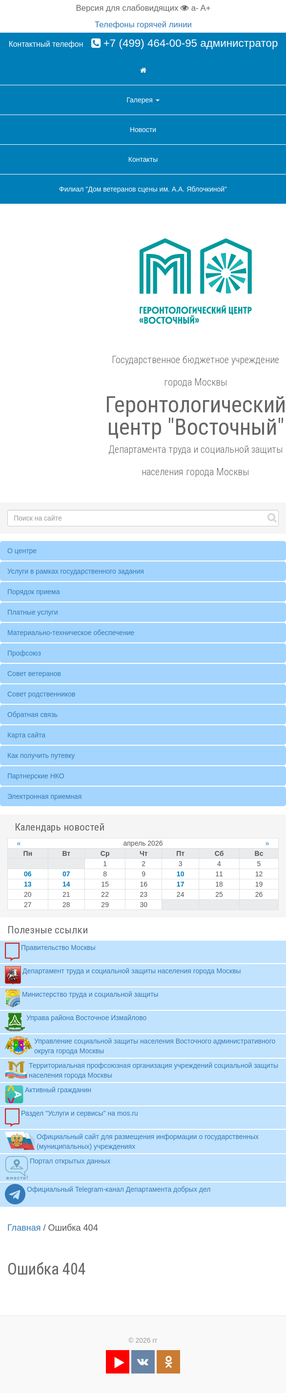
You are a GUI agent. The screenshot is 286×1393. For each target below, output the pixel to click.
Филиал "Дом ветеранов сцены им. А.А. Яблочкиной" (143, 189)
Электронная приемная (44, 796)
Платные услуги (32, 612)
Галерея (143, 100)
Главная (24, 1228)
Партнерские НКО (35, 776)
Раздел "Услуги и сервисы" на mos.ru (71, 1117)
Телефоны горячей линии (143, 24)
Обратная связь (32, 714)
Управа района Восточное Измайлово (75, 1022)
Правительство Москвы (50, 952)
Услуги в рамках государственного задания (75, 571)
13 (28, 884)
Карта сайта (26, 735)
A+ (205, 8)
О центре (22, 551)
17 (180, 884)
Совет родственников (41, 694)
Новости (143, 130)
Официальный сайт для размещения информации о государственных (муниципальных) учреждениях (132, 1141)
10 (180, 874)
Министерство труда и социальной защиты (82, 998)
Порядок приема (33, 592)
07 (66, 874)
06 (28, 874)
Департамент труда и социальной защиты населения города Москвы (123, 975)
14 (66, 884)
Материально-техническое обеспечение (70, 633)
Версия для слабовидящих (132, 8)
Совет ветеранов (34, 673)
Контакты (143, 159)
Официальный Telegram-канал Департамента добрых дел (107, 1194)
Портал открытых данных (57, 1168)
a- (195, 8)
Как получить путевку (41, 755)
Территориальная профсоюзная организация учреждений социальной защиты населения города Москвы (141, 1070)
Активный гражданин (48, 1094)
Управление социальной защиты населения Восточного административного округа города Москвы (140, 1045)
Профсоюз (24, 653)
